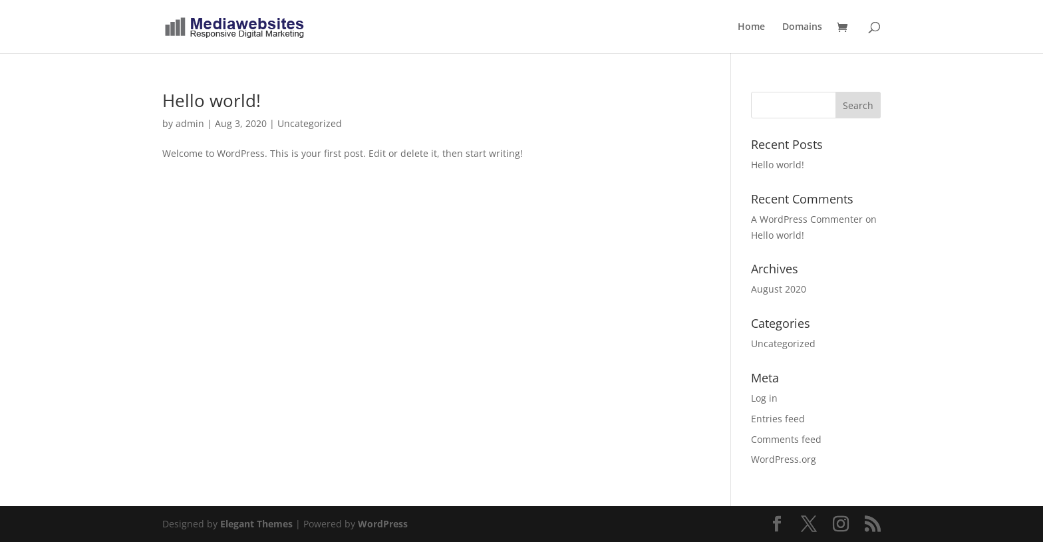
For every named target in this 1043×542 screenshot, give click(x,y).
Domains (802, 27)
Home (751, 27)
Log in (764, 398)
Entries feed (778, 418)
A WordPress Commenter (807, 219)
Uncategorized (309, 123)
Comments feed (786, 439)
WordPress (383, 523)
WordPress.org (783, 459)
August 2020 (778, 289)
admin (190, 123)
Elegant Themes (256, 523)
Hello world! (211, 100)
